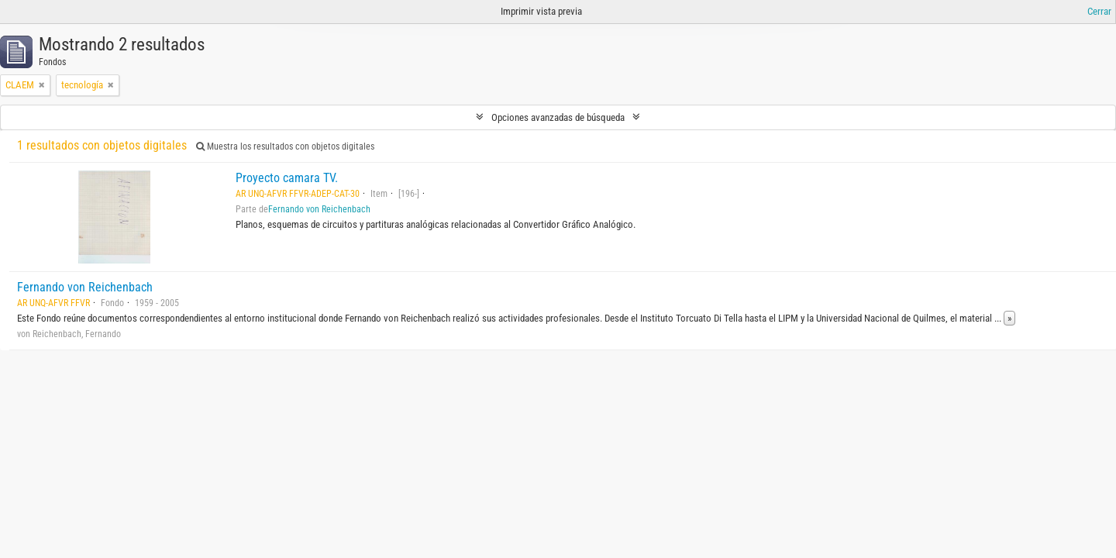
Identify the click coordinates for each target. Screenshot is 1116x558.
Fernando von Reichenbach (319, 209)
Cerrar (1099, 11)
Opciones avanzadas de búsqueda (558, 117)
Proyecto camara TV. (287, 177)
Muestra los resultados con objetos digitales (285, 146)
